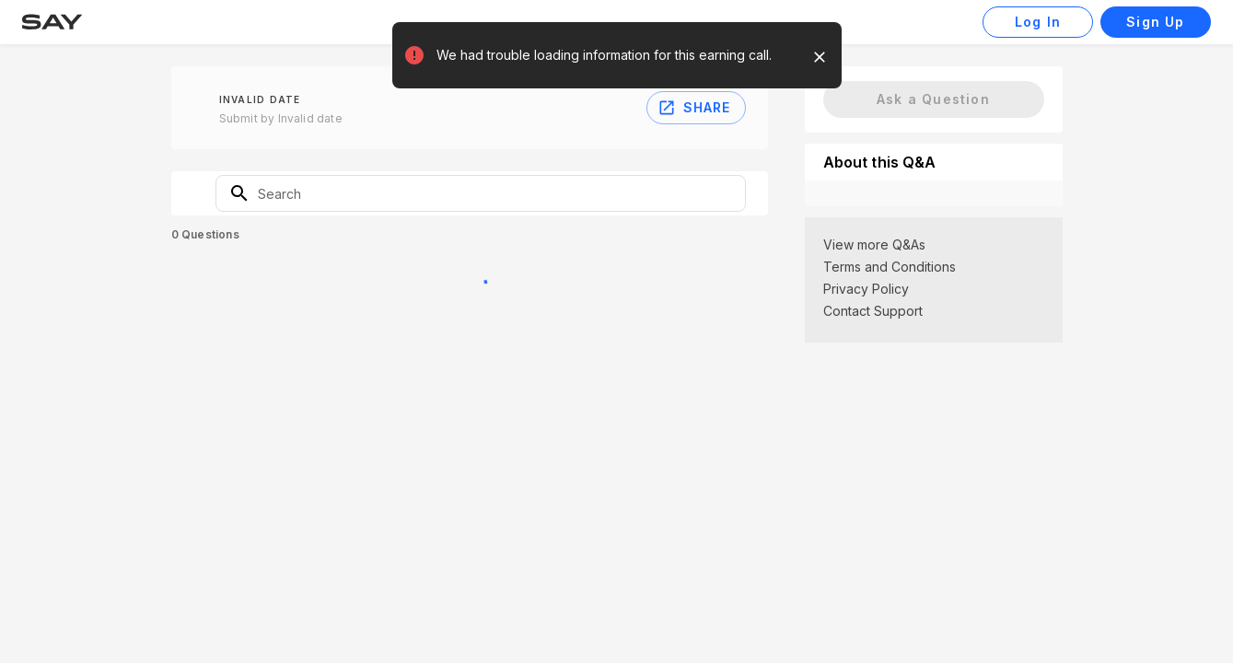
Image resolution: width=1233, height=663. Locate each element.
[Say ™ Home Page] (52, 22)
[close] (819, 57)
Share (696, 108)
